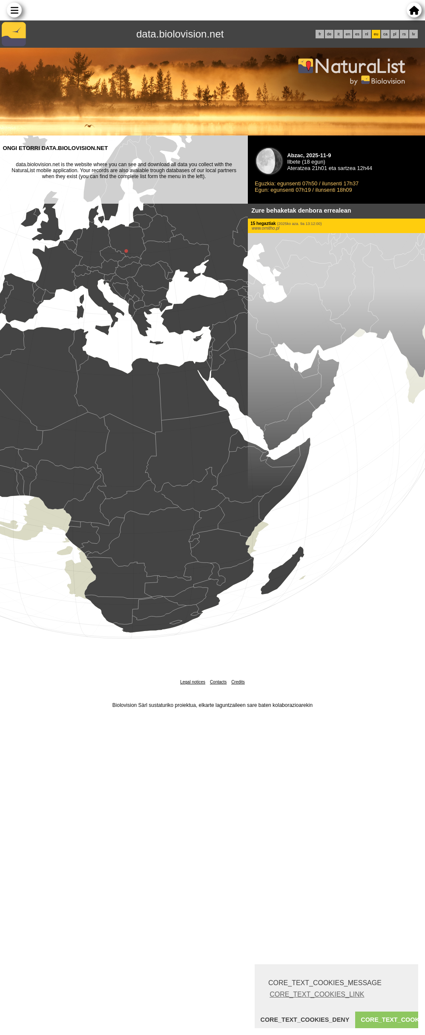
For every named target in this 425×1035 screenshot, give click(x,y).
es (357, 34)
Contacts (218, 682)
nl (366, 34)
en (348, 34)
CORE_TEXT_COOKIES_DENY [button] (305, 1019)
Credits (238, 682)
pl (394, 34)
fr (320, 34)
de (329, 34)
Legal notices (192, 682)
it (339, 34)
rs (404, 34)
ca (385, 34)
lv (413, 34)
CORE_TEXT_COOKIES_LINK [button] (317, 994)
